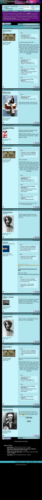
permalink (37, 28)
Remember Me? (36, 6)
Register (6, 10)
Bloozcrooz (6, 92)
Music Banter (6, 6)
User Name (21, 6)
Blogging (15, 10)
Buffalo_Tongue (8, 297)
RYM (29, 421)
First (25, 24)
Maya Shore (10, 447)
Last (37, 24)
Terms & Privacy (18, 461)
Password (21, 8)
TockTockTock (7, 212)
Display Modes (35, 26)
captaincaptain (8, 409)
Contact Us (25, 461)
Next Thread (24, 441)
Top (40, 461)
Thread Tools (26, 26)
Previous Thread (18, 441)
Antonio (5, 242)
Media (6, 7)
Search (36, 10)
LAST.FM (29, 417)
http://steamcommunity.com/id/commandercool (28, 274)
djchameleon (7, 31)
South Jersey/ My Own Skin (14, 451)
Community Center (14, 6)
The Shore (10, 454)
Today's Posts (27, 10)
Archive (37, 461)
